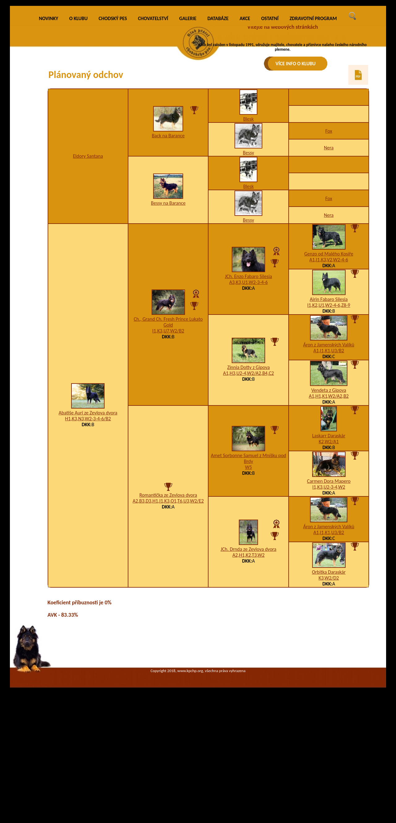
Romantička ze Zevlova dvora (168, 586)
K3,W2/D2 (329, 669)
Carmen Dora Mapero (329, 572)
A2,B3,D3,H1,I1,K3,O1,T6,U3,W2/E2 (168, 592)
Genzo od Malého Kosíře (328, 345)
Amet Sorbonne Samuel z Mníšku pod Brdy (248, 549)
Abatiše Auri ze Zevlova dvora (88, 504)
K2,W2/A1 (329, 532)
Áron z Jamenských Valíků (328, 436)
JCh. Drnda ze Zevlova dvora (248, 640)
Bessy (248, 243)
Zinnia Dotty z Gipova (248, 458)
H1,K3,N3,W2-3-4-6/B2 (88, 510)
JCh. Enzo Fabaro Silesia (248, 368)
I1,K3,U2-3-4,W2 (328, 578)
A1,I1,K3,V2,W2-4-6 (328, 351)
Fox (328, 222)
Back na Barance (168, 227)
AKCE (245, 110)
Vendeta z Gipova (328, 481)
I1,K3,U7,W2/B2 (168, 422)
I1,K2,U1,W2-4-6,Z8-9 (328, 396)
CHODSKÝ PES (113, 110)
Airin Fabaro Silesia (328, 390)
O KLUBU (78, 110)
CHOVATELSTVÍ (153, 110)
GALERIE (187, 110)
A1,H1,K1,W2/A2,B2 (329, 487)
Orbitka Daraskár (329, 663)
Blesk (248, 210)
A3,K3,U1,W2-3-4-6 (248, 373)
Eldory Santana (88, 247)
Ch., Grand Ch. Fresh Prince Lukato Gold (168, 413)
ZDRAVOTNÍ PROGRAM (313, 110)
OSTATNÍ (269, 110)
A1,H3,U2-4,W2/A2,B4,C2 (248, 464)
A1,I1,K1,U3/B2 (328, 441)
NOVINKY (48, 110)
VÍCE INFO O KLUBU (296, 63)
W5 (248, 558)
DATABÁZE (217, 110)
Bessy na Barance (168, 294)
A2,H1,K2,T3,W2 (248, 646)
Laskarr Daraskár (328, 526)
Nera (329, 239)
